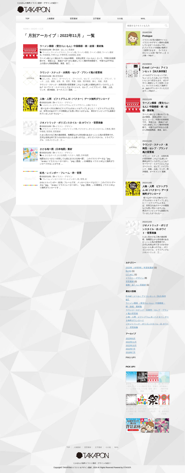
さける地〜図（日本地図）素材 (56, 149)
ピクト (55, 105)
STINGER (127, 468)
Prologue (147, 36)
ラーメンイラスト (58, 52)
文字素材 (97, 18)
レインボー (71, 179)
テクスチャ (83, 129)
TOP (27, 18)
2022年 (34, 29)
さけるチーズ (50, 155)
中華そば (55, 55)
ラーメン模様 (83, 52)
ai (43, 155)
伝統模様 (72, 55)
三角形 (107, 129)
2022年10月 (131, 345)
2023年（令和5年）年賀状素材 (140, 267)
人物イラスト (91, 105)
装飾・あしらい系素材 (65, 50)
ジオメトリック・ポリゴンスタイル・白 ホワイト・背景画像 (71, 122)
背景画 (49, 131)
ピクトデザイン (78, 105)
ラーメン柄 (71, 52)
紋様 (79, 55)
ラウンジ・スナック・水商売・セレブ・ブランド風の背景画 (71, 72)
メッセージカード (58, 179)
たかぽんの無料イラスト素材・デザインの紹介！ (92, 463)
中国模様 (46, 55)
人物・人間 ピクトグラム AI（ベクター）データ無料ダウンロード (75, 99)
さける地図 (61, 155)
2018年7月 (130, 352)
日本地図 (84, 155)
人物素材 (50, 18)
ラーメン (46, 52)
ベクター (71, 155)
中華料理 (63, 55)
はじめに (130, 274)
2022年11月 (131, 342)
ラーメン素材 (95, 52)
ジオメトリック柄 (69, 129)
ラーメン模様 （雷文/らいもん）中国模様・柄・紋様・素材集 (71, 46)
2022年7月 (130, 349)
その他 (120, 18)
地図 (78, 155)
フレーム (46, 179)
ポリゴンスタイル (96, 129)
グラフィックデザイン (51, 129)
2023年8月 (130, 338)
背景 (82, 179)
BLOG (128, 271)
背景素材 (73, 18)
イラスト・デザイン (64, 102)
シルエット (47, 105)
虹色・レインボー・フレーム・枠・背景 (60, 173)
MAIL (143, 18)
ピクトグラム (65, 105)
